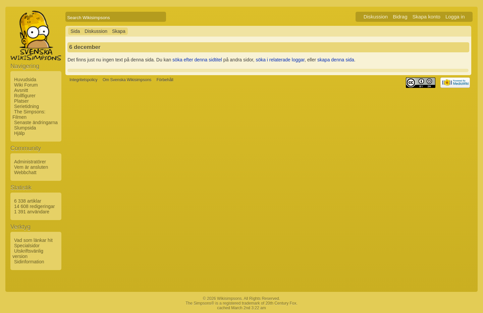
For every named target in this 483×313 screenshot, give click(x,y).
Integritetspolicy (83, 79)
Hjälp (19, 133)
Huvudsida (25, 79)
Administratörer (30, 161)
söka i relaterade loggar (280, 59)
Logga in (455, 16)
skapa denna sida (335, 59)
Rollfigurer (25, 95)
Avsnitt (21, 90)
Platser (21, 101)
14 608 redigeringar (34, 206)
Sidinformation (29, 261)
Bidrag (400, 16)
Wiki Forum (26, 85)
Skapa (118, 31)
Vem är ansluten (31, 167)
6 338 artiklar (27, 201)
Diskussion (376, 16)
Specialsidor (27, 245)
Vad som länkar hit (33, 240)
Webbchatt (25, 172)
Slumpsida (25, 128)
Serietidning (26, 106)
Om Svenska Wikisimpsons (127, 79)
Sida (75, 31)
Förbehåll (165, 79)
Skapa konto (426, 16)
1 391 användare (31, 211)
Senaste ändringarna (36, 122)
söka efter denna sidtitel (197, 59)
